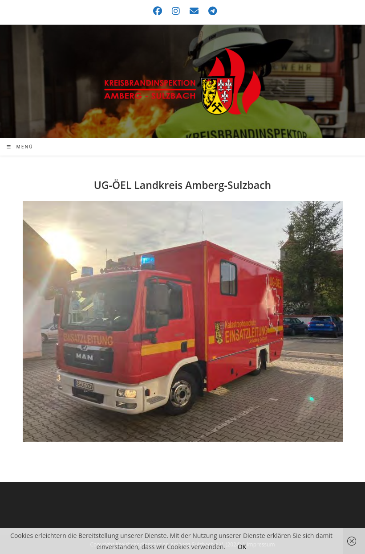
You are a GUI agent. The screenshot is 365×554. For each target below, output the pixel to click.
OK (242, 546)
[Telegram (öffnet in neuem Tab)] (210, 11)
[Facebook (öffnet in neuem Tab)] (158, 11)
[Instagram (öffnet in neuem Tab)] (176, 11)
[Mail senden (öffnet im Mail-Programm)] (194, 11)
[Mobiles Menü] (20, 147)
